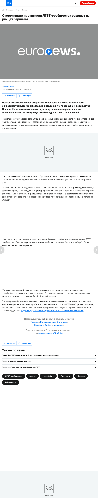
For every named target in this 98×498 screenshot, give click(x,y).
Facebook (39, 325)
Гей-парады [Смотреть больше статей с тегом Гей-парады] (10, 382)
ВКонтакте (62, 322)
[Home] (3, 10)
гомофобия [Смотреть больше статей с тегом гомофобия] (48, 376)
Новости (9, 10)
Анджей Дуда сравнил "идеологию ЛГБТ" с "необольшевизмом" (52, 310)
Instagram (58, 325)
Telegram (34, 322)
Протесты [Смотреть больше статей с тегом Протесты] (65, 376)
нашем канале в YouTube (50, 333)
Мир (17, 10)
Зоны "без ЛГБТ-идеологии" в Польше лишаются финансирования (30, 355)
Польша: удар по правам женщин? (17, 361)
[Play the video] (49, 51)
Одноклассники (48, 322)
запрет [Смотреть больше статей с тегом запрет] (32, 376)
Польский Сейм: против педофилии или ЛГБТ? (21, 367)
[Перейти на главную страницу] (9, 3)
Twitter (48, 325)
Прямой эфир (88, 3)
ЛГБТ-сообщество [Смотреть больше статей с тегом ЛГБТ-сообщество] (13, 376)
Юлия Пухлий (9, 86)
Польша (25, 10)
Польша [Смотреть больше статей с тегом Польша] (81, 376)
